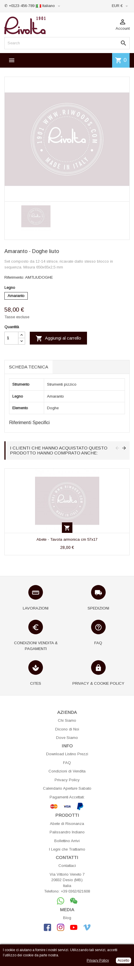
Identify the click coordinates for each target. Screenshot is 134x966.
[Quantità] (11, 338)
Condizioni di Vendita (67, 771)
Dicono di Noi (67, 729)
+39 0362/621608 (75, 891)
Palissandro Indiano (67, 832)
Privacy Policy (67, 780)
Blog (67, 918)
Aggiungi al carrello (58, 338)
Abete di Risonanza (67, 823)
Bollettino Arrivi (67, 841)
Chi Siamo (67, 720)
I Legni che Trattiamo (67, 849)
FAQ (67, 762)
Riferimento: (14, 277)
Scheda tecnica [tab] (28, 366)
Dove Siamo (67, 737)
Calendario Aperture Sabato (67, 788)
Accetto (123, 960)
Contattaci (67, 865)
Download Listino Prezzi (67, 754)
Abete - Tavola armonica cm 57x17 (67, 539)
